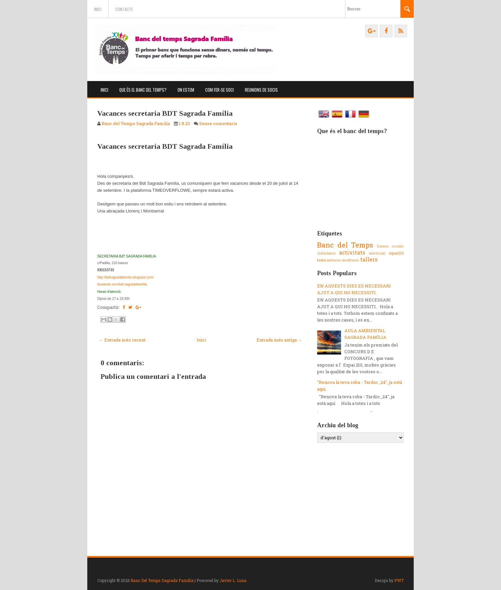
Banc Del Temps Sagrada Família (162, 580)
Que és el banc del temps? (143, 89)
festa (321, 259)
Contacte (124, 9)
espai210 (396, 252)
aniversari (377, 253)
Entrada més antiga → (279, 340)
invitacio (334, 260)
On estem (186, 89)
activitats (352, 252)
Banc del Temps (345, 244)
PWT (399, 580)
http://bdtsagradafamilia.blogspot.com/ (125, 277)
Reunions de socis (261, 89)
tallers (368, 259)
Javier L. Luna (233, 580)
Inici (98, 9)
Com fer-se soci (219, 89)
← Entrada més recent (122, 340)
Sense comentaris (218, 123)
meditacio (350, 260)
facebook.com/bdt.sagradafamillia (122, 284)
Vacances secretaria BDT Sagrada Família (165, 113)
